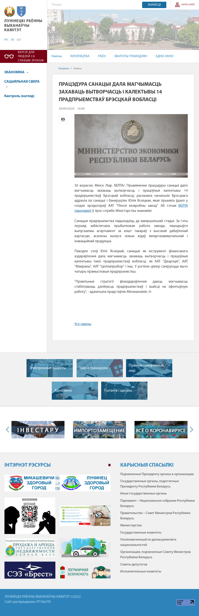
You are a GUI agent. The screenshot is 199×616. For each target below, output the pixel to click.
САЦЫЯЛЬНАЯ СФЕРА (21, 84)
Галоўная (64, 68)
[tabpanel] (57, 528)
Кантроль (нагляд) (19, 96)
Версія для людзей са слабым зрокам (31, 56)
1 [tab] (109, 465)
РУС (6, 40)
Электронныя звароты (47, 368)
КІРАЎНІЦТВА (80, 56)
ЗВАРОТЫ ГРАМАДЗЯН (130, 56)
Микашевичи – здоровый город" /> (29, 483)
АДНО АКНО (164, 56)
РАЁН (102, 56)
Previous (8, 429)
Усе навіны (82, 324)
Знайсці (154, 5)
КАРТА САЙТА (188, 5)
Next (190, 429)
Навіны (56, 56)
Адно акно (63, 391)
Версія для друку (63, 119)
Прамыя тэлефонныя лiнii (146, 368)
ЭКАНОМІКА (16, 72)
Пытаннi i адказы (118, 391)
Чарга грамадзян (93, 368)
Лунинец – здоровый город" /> (85, 483)
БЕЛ (19, 40)
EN (12, 40)
